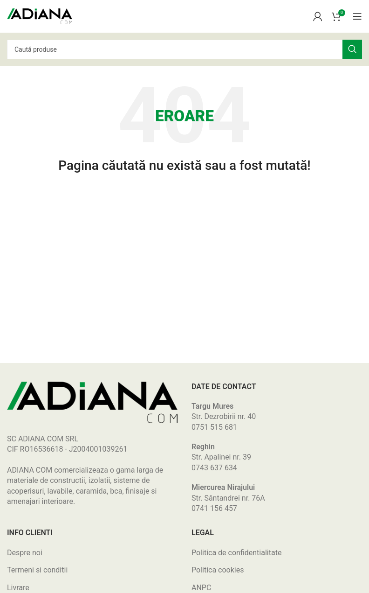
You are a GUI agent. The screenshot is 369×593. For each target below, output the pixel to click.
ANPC (201, 587)
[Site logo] (39, 15)
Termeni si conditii (37, 569)
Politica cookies (217, 569)
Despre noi (24, 552)
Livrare (18, 587)
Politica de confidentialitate (236, 552)
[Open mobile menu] (357, 16)
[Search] (184, 49)
